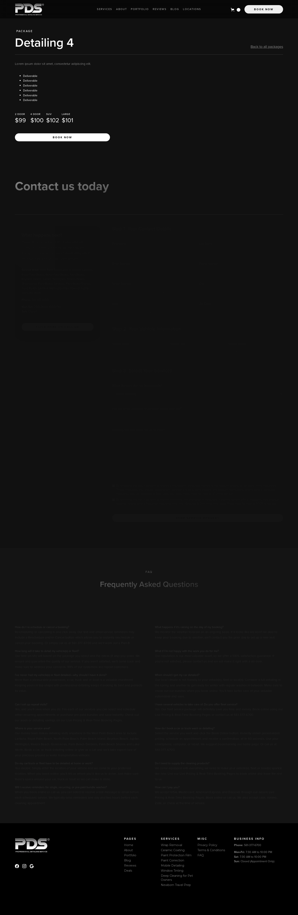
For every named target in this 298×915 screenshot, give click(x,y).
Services (104, 9)
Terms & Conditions (211, 850)
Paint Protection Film (176, 855)
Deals (128, 870)
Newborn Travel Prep (176, 885)
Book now (62, 137)
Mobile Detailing (172, 865)
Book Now (263, 9)
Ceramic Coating (173, 850)
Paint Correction (172, 860)
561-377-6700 (247, 845)
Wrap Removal (171, 845)
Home (128, 845)
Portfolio (140, 9)
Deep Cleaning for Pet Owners (177, 878)
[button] (235, 9)
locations (192, 9)
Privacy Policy (207, 845)
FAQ (200, 855)
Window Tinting (172, 870)
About (121, 9)
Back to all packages (267, 46)
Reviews (160, 9)
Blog (174, 9)
